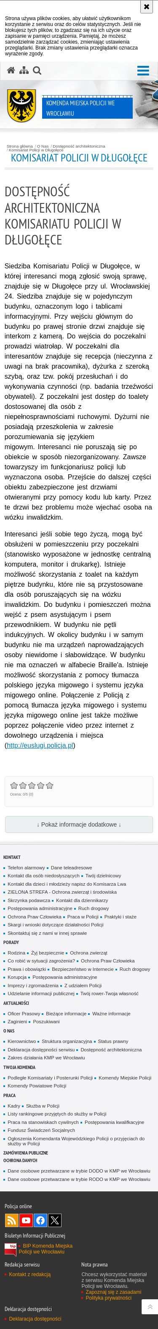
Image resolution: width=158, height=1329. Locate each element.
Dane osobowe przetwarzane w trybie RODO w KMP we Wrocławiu (79, 1179)
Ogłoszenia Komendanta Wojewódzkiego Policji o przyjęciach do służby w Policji (76, 1141)
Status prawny (113, 1041)
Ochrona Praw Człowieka (35, 916)
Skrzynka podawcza (29, 900)
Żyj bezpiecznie (47, 952)
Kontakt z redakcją (30, 1274)
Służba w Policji (42, 1105)
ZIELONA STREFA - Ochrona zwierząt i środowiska (62, 892)
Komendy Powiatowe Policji (37, 1085)
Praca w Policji (83, 916)
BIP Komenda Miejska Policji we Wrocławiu (45, 1249)
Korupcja (17, 977)
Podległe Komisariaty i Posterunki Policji (50, 1077)
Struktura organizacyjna (67, 1041)
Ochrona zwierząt (88, 952)
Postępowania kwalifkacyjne (114, 1122)
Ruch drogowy (93, 908)
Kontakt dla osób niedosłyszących (44, 875)
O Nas (43, 146)
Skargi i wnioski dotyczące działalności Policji (55, 924)
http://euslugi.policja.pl (40, 745)
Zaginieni (17, 1021)
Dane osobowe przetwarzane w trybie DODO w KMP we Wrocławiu (79, 1170)
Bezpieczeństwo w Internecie (83, 969)
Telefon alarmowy (26, 867)
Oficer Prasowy (24, 1013)
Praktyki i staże (120, 916)
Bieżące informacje (66, 1013)
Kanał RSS (12, 1220)
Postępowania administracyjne (40, 908)
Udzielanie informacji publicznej (41, 993)
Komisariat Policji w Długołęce (36, 150)
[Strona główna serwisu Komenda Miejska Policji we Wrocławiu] (11, 70)
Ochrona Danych (20, 1160)
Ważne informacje (111, 1013)
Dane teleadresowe (71, 867)
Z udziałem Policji (83, 985)
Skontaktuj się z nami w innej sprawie (47, 933)
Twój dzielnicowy (103, 875)
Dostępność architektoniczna (79, 146)
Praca (9, 1095)
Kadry (14, 1105)
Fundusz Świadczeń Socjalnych (41, 1130)
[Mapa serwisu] (24, 70)
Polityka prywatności (108, 1298)
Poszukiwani (46, 1021)
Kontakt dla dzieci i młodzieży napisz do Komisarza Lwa (67, 884)
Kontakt (12, 857)
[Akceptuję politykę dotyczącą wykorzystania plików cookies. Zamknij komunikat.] (146, 6)
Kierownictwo (22, 1041)
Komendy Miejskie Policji (125, 1077)
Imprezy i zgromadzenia (33, 985)
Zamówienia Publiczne (25, 1153)
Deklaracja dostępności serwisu (41, 1049)
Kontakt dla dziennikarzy (82, 900)
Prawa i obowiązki (27, 969)
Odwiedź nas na (26, 1220)
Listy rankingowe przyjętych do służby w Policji (57, 1113)
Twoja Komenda (19, 1067)
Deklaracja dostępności (35, 1319)
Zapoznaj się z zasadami (113, 1292)
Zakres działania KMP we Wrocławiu (46, 1057)
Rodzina (16, 952)
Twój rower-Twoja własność (109, 993)
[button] (37, 70)
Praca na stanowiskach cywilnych (43, 1122)
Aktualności (16, 1003)
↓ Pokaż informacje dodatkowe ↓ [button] (79, 824)
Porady (11, 942)
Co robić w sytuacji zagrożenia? (41, 960)
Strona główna (20, 146)
